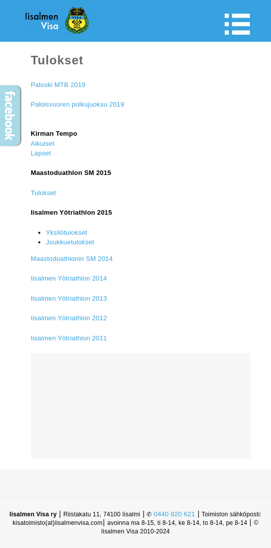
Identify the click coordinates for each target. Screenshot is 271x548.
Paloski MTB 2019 (58, 84)
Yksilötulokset (66, 232)
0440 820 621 (174, 514)
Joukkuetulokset (70, 242)
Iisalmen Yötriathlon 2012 (69, 318)
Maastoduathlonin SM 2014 (72, 258)
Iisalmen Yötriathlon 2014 (69, 278)
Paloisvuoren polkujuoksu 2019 (77, 104)
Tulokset (43, 193)
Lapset (41, 153)
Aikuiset (42, 143)
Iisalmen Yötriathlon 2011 (69, 338)
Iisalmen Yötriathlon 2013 (69, 298)
